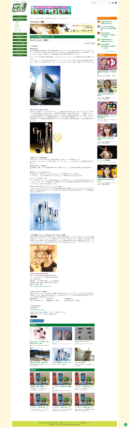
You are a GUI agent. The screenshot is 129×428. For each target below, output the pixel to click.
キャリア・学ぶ (20, 46)
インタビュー (20, 55)
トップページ (20, 16)
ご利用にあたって (64, 423)
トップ (31, 18)
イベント (18, 28)
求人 (17, 24)
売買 (17, 26)
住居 (17, 22)
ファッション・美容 (20, 43)
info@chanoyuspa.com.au (37, 309)
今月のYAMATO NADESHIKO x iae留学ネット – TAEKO (109, 34)
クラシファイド (20, 19)
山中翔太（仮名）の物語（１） (38, 386)
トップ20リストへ (111, 51)
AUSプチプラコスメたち (82, 341)
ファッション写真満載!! (104, 160)
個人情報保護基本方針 (51, 423)
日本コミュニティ (20, 52)
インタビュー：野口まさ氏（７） (39, 407)
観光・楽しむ (20, 37)
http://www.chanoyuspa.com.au (42, 286)
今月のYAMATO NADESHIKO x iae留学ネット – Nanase (109, 46)
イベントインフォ (20, 34)
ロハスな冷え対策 (80, 362)
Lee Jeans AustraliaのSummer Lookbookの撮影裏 (108, 28)
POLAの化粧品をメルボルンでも (61, 362)
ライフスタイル (20, 49)
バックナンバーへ (37, 321)
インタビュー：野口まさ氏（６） (61, 407)
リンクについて (74, 423)
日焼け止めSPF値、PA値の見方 (39, 362)
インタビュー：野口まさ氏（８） (84, 386)
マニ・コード (56, 341)
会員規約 (41, 423)
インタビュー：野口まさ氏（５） (84, 407)
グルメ (20, 40)
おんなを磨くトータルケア (51, 18)
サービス (18, 30)
